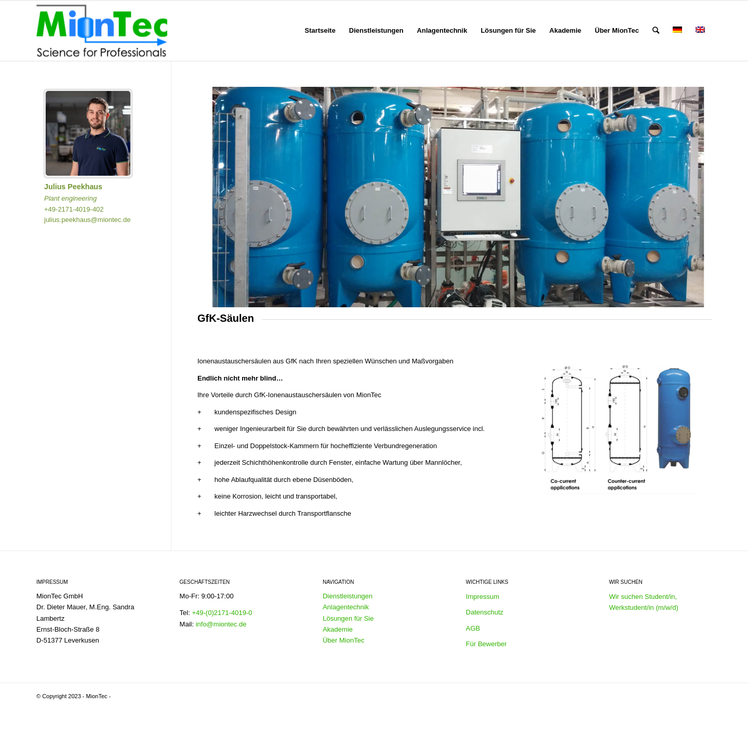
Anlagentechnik (346, 607)
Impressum (482, 596)
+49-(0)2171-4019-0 (222, 613)
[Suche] (656, 31)
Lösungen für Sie (348, 618)
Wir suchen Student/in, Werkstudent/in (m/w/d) (643, 602)
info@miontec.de (221, 624)
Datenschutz (484, 612)
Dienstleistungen (347, 596)
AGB (473, 628)
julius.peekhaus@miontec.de (87, 220)
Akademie (338, 629)
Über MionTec (343, 640)
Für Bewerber (486, 644)
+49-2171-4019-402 (74, 209)
